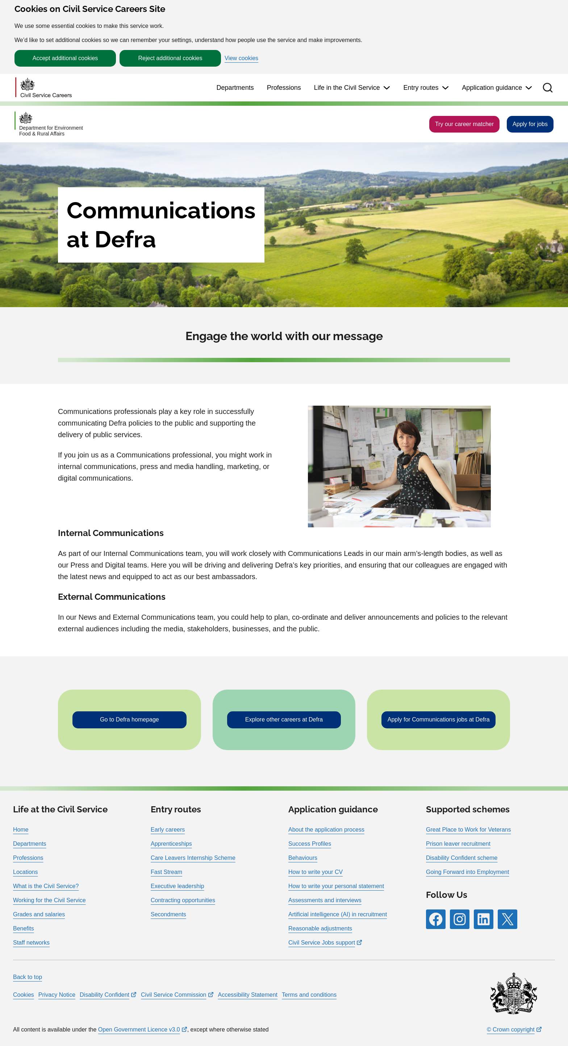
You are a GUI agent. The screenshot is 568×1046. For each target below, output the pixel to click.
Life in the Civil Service (347, 87)
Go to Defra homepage (129, 719)
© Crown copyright (511, 1029)
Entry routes (420, 87)
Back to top (27, 977)
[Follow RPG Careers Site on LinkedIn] (483, 919)
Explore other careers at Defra (284, 719)
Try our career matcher (464, 124)
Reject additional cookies (170, 58)
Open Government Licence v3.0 (139, 1029)
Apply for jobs (530, 124)
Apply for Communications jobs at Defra (439, 719)
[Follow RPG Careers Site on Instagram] (459, 919)
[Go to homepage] (43, 87)
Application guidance (492, 87)
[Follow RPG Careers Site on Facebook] (436, 919)
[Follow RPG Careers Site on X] (507, 919)
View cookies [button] (241, 58)
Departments (235, 87)
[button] (548, 87)
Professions (284, 87)
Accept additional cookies (65, 58)
